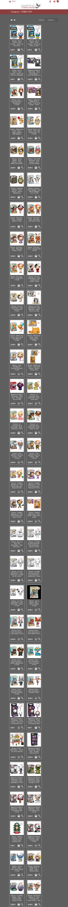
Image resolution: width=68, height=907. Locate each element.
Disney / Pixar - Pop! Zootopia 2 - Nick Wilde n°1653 (51, 424)
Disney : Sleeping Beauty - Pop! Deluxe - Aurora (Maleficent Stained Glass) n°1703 (34, 133)
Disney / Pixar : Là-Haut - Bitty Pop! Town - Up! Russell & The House (34, 807)
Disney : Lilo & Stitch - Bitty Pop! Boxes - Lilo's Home (34, 778)
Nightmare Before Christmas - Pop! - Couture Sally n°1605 (34, 572)
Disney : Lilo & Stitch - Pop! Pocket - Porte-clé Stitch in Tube (34, 43)
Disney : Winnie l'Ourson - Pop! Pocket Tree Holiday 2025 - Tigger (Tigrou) (17, 573)
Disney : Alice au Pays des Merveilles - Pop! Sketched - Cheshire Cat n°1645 (34, 368)
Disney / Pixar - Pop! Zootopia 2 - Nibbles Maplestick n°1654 (17, 455)
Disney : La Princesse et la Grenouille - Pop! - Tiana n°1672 (17, 308)
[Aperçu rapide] (22, 49)
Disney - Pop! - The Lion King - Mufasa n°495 (17, 630)
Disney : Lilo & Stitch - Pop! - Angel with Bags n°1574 (16, 719)
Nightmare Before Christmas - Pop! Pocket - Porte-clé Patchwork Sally (51, 484)
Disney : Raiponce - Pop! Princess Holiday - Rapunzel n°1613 (34, 631)
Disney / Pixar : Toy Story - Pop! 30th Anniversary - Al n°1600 (34, 102)
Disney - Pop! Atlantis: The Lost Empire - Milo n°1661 (51, 308)
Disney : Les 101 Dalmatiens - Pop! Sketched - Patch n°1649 (51, 396)
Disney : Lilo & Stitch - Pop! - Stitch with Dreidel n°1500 (51, 572)
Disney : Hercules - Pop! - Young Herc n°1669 (34, 189)
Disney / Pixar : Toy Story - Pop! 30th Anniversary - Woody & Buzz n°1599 (16, 779)
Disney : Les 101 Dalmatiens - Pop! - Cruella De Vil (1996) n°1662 (51, 190)
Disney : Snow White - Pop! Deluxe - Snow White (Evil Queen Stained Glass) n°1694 (51, 103)
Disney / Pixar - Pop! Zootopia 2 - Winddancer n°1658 (34, 72)
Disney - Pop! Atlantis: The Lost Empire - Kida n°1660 (34, 308)
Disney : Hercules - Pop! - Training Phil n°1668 (16, 189)
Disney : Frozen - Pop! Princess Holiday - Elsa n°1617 (51, 660)
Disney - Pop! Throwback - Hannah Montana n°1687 (34, 249)
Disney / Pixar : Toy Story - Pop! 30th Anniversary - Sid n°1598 (34, 719)
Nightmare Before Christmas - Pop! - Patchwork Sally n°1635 (34, 543)
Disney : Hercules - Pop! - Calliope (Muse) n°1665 (16, 160)
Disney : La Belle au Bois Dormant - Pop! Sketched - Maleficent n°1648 (34, 396)
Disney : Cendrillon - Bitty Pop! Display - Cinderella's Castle (51, 749)
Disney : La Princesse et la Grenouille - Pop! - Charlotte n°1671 (51, 278)
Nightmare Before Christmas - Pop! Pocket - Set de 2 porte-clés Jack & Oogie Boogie (17, 808)
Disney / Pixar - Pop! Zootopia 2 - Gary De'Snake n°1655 (34, 455)
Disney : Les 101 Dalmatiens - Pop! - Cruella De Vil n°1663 (17, 219)
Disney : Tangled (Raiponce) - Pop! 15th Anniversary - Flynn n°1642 (51, 337)
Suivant (38, 824)
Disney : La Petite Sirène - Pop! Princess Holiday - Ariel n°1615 (17, 660)
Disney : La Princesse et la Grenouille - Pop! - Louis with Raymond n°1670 (34, 279)
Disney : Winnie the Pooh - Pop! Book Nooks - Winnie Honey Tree (51, 249)
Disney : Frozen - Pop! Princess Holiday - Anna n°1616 (34, 660)
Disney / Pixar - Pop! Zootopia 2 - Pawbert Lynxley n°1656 (51, 455)
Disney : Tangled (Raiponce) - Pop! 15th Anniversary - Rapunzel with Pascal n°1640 (17, 338)
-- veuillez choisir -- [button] (52, 20)
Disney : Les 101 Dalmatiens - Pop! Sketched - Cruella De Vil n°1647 (17, 396)
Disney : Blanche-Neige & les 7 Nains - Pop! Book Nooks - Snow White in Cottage (51, 73)
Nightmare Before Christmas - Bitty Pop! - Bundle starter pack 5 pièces (34, 514)
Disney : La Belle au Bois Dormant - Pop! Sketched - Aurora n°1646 (51, 366)
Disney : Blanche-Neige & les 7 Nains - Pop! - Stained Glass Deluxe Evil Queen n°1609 (17, 603)
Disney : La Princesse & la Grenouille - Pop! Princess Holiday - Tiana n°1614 (51, 632)
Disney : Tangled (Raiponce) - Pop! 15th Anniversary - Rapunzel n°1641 (34, 337)
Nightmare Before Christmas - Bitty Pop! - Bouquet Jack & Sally (17, 278)
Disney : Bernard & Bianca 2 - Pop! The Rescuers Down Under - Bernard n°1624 (34, 691)
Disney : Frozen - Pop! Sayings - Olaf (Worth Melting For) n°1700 (51, 131)
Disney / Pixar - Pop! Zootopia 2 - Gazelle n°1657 (17, 483)
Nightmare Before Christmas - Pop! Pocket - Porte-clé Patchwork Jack (34, 484)
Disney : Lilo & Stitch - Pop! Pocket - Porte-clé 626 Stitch (17, 43)
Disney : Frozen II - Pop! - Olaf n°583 (16, 688)
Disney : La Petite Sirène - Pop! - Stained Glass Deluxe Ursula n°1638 (34, 603)
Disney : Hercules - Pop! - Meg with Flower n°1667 (51, 160)
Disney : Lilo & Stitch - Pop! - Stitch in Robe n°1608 (17, 425)
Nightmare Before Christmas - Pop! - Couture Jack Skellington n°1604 (51, 719)
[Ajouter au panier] (18, 49)
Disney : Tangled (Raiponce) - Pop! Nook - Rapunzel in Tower (16, 366)
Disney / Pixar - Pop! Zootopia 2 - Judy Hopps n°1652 (34, 425)
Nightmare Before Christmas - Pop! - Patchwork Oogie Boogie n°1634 (17, 543)
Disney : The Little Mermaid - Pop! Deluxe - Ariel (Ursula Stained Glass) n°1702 (17, 132)
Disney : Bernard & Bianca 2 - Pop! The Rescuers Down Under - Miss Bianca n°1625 (51, 691)
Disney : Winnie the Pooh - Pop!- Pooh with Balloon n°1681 (51, 219)
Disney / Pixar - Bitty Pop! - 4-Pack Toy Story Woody (17, 513)
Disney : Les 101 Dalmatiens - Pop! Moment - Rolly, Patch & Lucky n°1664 (34, 220)
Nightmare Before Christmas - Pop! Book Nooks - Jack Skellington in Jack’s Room (16, 73)
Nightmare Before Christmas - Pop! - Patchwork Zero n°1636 (51, 543)
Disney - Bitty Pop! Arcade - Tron (51, 776)
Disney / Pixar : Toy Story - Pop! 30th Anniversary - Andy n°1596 (34, 749)
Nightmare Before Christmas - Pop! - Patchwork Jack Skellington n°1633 (51, 513)
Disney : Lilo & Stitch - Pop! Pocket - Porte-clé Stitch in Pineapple (51, 43)
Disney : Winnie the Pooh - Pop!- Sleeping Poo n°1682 (16, 249)
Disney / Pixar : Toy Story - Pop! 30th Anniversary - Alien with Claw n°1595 (16, 749)
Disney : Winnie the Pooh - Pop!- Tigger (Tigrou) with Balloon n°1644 (16, 103)
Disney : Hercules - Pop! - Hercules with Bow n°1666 (34, 160)
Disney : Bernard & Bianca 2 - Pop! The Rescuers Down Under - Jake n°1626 (51, 603)
